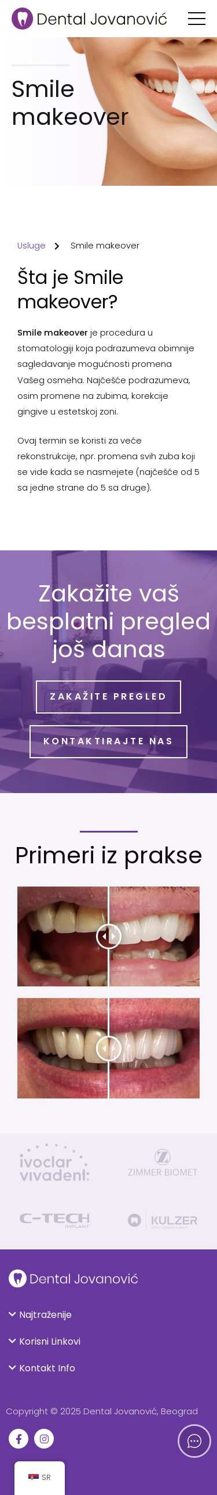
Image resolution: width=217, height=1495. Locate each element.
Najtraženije (45, 1314)
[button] (108, 1315)
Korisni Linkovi (49, 1341)
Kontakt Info (47, 1368)
